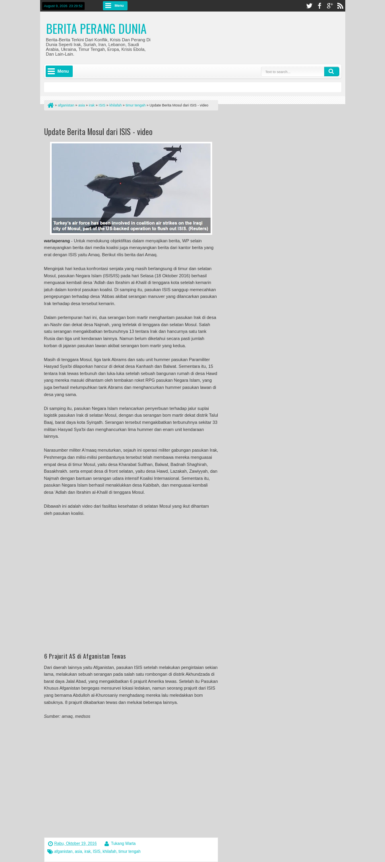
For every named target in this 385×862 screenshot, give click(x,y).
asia (78, 851)
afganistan (63, 851)
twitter (309, 6)
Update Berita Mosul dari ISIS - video (98, 131)
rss (340, 6)
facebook (319, 6)
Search (331, 71)
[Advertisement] (137, 120)
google (330, 6)
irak (87, 851)
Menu (119, 6)
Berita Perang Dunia (96, 28)
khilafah (109, 851)
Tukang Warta (123, 843)
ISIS (97, 851)
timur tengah (129, 851)
